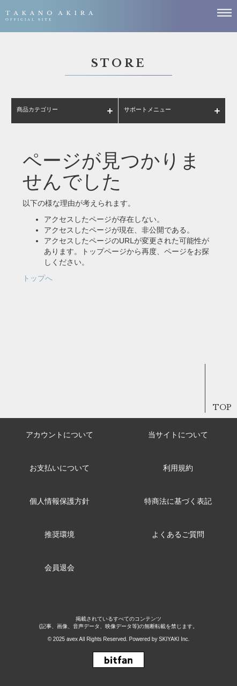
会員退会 (60, 567)
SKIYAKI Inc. (174, 639)
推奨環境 (60, 534)
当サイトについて (178, 434)
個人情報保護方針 (59, 501)
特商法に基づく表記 (178, 501)
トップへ (38, 278)
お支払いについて (59, 468)
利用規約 (178, 468)
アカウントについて (59, 434)
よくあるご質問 (178, 534)
